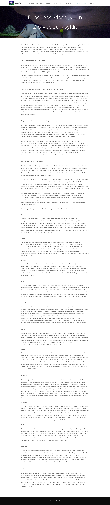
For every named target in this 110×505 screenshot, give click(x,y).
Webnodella (57, 502)
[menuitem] (35, 3)
